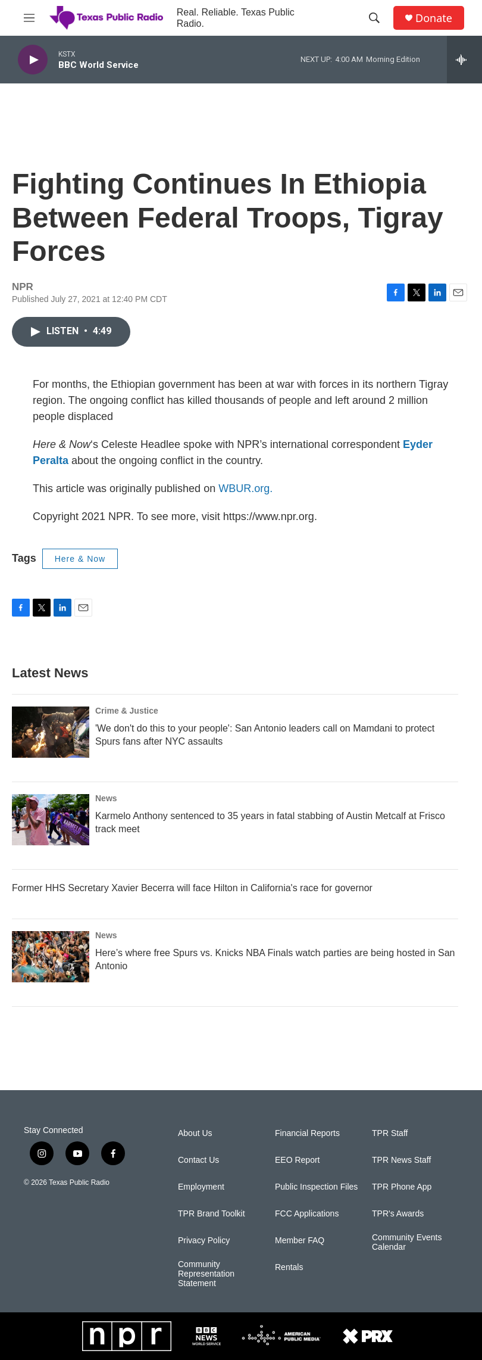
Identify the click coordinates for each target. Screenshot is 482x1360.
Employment (201, 1186)
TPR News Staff (401, 1160)
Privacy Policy (204, 1240)
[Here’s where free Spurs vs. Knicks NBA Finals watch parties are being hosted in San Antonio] (50, 956)
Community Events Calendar (407, 1242)
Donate (433, 18)
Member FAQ (299, 1240)
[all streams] (464, 59)
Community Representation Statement (206, 1274)
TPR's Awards (398, 1213)
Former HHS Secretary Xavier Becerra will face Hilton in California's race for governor (192, 888)
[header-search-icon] (374, 18)
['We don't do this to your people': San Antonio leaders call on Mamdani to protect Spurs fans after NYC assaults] (50, 732)
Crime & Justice (126, 710)
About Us (195, 1133)
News (106, 798)
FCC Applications (307, 1213)
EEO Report (297, 1160)
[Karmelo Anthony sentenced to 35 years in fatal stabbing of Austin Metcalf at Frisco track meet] (50, 819)
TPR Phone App (401, 1186)
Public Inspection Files (316, 1186)
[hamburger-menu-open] (29, 18)
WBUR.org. (245, 488)
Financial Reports (307, 1133)
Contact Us (198, 1160)
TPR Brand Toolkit (211, 1213)
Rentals (289, 1267)
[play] (32, 60)
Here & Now (80, 559)
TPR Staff (390, 1133)
